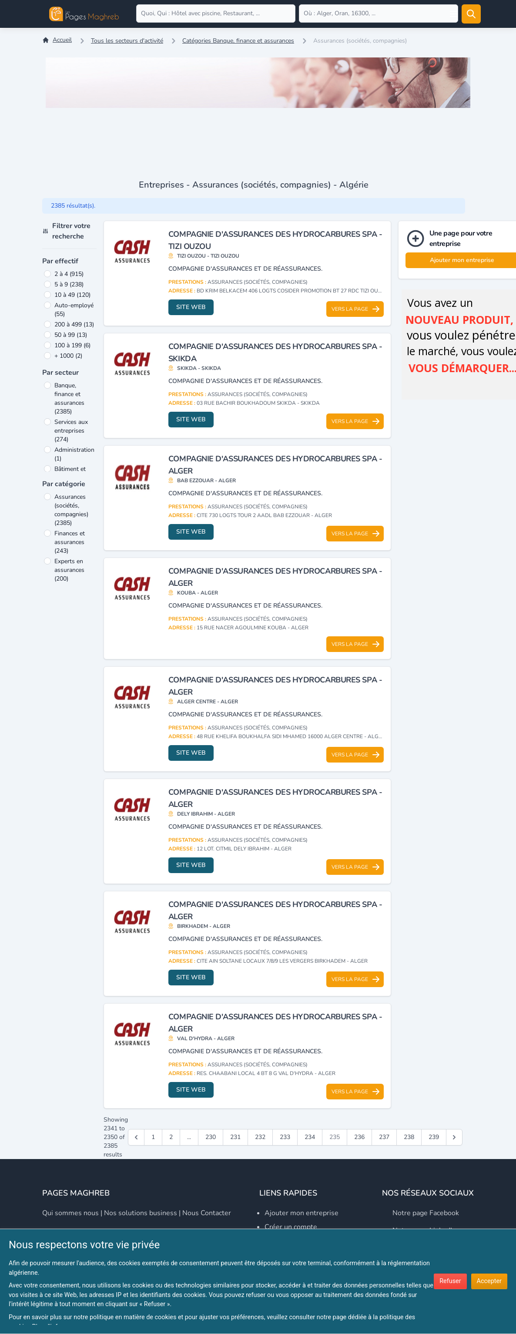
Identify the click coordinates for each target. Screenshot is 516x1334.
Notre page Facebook (425, 1213)
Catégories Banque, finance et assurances (238, 41)
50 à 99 (70, 335)
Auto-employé (74, 309)
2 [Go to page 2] (171, 1137)
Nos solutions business (140, 1213)
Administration (74, 454)
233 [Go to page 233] (285, 1137)
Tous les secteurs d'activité (127, 41)
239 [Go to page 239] (434, 1137)
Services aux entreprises (71, 431)
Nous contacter (206, 1213)
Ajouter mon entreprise (301, 1213)
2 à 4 (69, 274)
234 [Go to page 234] (310, 1137)
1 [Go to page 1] (153, 1137)
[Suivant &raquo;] (454, 1137)
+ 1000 (68, 356)
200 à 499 (74, 324)
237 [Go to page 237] (384, 1137)
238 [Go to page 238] (409, 1137)
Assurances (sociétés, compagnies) (71, 510)
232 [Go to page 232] (260, 1137)
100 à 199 (72, 345)
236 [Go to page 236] (359, 1137)
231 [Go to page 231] (235, 1137)
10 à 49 (72, 295)
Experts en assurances (69, 570)
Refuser (450, 1281)
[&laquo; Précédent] (136, 1137)
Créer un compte (291, 1227)
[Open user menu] (453, 14)
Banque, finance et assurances (69, 398)
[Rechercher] (471, 14)
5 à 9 (69, 284)
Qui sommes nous (70, 1213)
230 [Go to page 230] (210, 1137)
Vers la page (356, 309)
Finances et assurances (69, 542)
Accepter (489, 1281)
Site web (191, 307)
